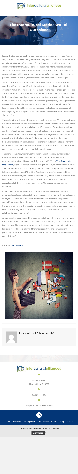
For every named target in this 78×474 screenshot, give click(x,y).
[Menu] (39, 11)
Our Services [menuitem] (43, 421)
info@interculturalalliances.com (39, 405)
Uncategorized (17, 245)
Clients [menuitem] (54, 421)
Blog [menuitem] (62, 421)
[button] (39, 415)
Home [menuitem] (7, 421)
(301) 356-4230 (39, 394)
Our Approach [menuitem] (29, 421)
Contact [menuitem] (69, 421)
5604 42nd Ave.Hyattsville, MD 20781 (39, 382)
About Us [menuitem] (17, 421)
